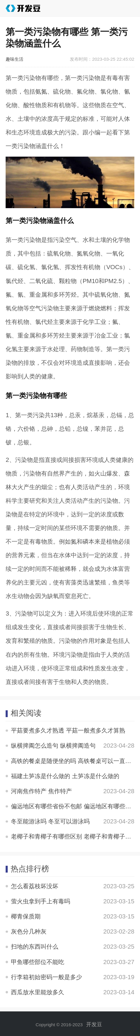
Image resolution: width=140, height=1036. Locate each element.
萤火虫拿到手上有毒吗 (40, 901)
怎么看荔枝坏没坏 (34, 886)
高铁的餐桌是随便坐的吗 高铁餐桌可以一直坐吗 (74, 760)
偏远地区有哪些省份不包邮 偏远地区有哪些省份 (74, 806)
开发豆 (94, 1024)
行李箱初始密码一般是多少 (46, 977)
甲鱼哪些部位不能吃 (37, 961)
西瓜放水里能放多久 (37, 992)
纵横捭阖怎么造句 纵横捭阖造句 (53, 745)
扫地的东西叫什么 (34, 946)
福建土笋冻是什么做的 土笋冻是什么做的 (65, 775)
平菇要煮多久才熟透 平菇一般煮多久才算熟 (68, 730)
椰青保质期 (26, 916)
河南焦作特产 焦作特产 (41, 791)
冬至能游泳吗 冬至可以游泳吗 (50, 821)
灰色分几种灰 (28, 931)
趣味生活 (14, 59)
